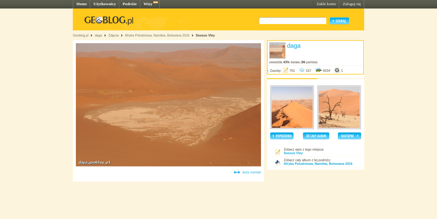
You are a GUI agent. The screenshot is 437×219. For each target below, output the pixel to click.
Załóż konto (326, 4)
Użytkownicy (104, 4)
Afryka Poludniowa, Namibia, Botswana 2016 (157, 35)
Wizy (148, 4)
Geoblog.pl (81, 35)
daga (98, 35)
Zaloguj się (352, 4)
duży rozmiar (251, 172)
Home (81, 4)
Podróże (130, 4)
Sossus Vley (205, 35)
